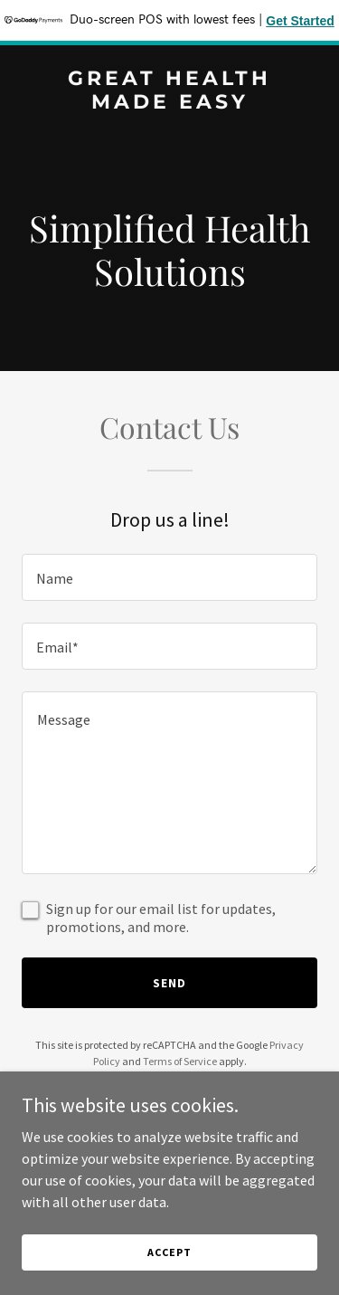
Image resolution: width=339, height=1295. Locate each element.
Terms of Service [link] (180, 1061)
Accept (169, 1252)
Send (169, 983)
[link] (169, 103)
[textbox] (169, 577)
